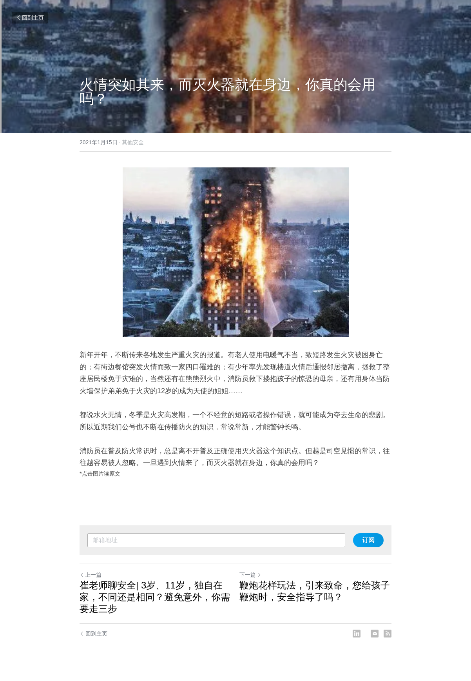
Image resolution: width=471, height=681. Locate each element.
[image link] (235, 252)
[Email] (375, 633)
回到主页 (30, 18)
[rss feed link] (387, 633)
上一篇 (90, 575)
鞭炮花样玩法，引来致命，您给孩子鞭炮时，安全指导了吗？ (314, 591)
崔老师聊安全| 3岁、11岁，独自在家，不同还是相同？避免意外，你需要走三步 (155, 597)
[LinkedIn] (356, 633)
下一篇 (250, 575)
